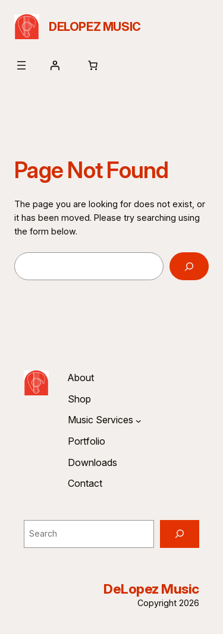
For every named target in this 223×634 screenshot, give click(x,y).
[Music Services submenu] (139, 420)
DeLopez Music (95, 27)
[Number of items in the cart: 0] (93, 65)
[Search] (189, 266)
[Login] (55, 65)
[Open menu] (21, 65)
